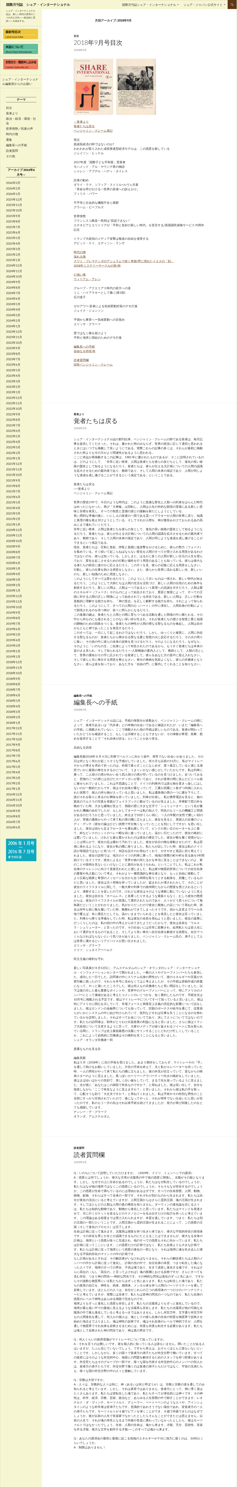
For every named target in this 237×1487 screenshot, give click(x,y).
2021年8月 (13, 485)
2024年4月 (13, 309)
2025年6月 (13, 232)
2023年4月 (13, 375)
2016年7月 (13, 822)
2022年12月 (14, 397)
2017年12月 (14, 728)
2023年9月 (13, 348)
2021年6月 (13, 497)
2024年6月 (13, 298)
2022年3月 (13, 447)
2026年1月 (13, 193)
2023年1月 (13, 392)
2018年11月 (14, 667)
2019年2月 (13, 651)
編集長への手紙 (83, 695)
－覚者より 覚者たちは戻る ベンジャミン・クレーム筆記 (93, 126)
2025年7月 (13, 227)
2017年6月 (13, 761)
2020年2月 (13, 585)
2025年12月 (14, 199)
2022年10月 (14, 408)
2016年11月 (14, 799)
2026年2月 (13, 188)
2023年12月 (14, 331)
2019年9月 (13, 612)
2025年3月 (13, 249)
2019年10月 (14, 607)
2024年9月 (13, 282)
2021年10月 (14, 474)
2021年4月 (13, 508)
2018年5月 (13, 700)
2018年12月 (14, 662)
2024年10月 (14, 276)
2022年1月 (13, 458)
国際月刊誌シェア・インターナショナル (149, 4)
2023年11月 (14, 337)
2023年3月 (13, 381)
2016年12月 (14, 794)
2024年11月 (14, 271)
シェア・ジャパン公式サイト (203, 4)
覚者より (79, 414)
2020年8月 (13, 552)
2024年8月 (13, 287)
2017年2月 (13, 783)
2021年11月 (14, 469)
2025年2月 (13, 254)
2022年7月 (13, 425)
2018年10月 (14, 673)
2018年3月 (13, 711)
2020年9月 (13, 546)
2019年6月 (13, 629)
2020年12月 (14, 530)
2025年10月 (14, 210)
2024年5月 (13, 304)
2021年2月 (13, 518)
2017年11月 (14, 733)
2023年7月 (13, 359)
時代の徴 (12, 134)
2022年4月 (13, 441)
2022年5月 (13, 436)
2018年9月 (13, 678)
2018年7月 (13, 689)
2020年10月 (14, 541)
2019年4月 (13, 640)
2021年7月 (13, 491)
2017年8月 (13, 750)
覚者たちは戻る (96, 420)
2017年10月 (14, 739)
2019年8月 (13, 618)
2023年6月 (13, 364)
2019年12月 (14, 596)
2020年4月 (13, 574)
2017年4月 (13, 772)
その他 (10, 156)
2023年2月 (13, 386)
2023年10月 (14, 342)
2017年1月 (13, 788)
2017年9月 (13, 744)
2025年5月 (13, 238)
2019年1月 (13, 656)
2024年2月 (13, 320)
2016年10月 (14, 805)
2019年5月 (13, 634)
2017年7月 (13, 755)
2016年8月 (13, 816)
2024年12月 (14, 265)
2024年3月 (13, 315)
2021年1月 (13, 524)
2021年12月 (14, 463)
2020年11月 (14, 535)
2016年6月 (13, 827)
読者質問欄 (89, 1154)
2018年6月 (13, 695)
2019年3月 (13, 645)
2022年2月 (13, 452)
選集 (9, 139)
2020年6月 (13, 563)
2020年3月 (13, 579)
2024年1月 (13, 326)
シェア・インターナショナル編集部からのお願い (20, 81)
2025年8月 (13, 221)
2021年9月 (13, 480)
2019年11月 (14, 601)
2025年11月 (14, 205)
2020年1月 (13, 590)
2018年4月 (13, 706)
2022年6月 (13, 430)
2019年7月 (13, 623)
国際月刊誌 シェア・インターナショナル (38, 4)
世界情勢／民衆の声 (19, 128)
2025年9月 (13, 216)
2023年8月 (13, 353)
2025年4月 (13, 243)
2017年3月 (13, 777)
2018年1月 (13, 722)
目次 (76, 35)
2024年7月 (13, 293)
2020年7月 (13, 557)
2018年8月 (13, 684)
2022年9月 (13, 414)
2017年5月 (13, 766)
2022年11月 (14, 403)
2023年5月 (13, 370)
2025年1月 (13, 260)
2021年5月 (13, 502)
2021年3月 (13, 513)
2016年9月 (13, 810)
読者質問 (79, 1147)
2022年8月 (13, 419)
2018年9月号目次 (98, 42)
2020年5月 (13, 568)
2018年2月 (13, 717)
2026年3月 (13, 182)
